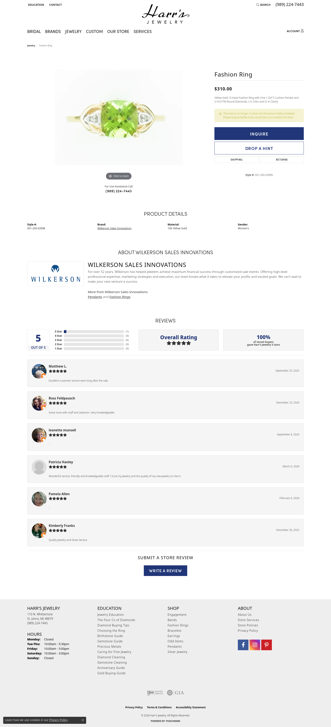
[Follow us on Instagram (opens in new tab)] (255, 645)
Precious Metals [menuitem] (109, 646)
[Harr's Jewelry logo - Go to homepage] (166, 14)
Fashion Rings (119, 297)
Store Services (248, 620)
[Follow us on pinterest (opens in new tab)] (266, 645)
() (127, 331)
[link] (55, 4)
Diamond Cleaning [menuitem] (111, 657)
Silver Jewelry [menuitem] (177, 652)
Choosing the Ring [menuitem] (111, 631)
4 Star (58, 336)
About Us (245, 615)
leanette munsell (62, 430)
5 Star (58, 331)
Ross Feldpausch (62, 398)
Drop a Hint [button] (259, 148)
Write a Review (165, 570)
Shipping (237, 159)
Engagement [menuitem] (177, 615)
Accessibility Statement (191, 707)
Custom (94, 31)
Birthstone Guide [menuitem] (110, 636)
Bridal (34, 31)
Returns (282, 159)
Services (143, 31)
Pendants (95, 297)
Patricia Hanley (61, 462)
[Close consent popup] (82, 720)
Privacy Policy (248, 631)
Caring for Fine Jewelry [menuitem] (114, 652)
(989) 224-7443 (119, 190)
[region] (119, 117)
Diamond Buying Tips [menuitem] (113, 625)
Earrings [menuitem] (174, 636)
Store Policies (248, 625)
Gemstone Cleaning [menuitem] (112, 662)
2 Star (58, 344)
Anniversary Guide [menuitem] (111, 668)
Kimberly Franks (62, 525)
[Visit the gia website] (175, 692)
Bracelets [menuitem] (174, 631)
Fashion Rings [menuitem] (178, 625)
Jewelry (73, 31)
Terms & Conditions (159, 707)
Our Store (118, 31)
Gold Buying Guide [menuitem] (111, 673)
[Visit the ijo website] (155, 692)
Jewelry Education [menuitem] (110, 615)
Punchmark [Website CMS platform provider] (173, 721)
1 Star (58, 348)
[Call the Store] (37, 623)
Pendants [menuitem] (175, 646)
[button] (35, 4)
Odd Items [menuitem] (175, 641)
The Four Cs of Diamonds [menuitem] (116, 620)
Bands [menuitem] (172, 620)
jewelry (31, 45)
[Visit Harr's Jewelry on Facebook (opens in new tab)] (243, 645)
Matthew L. (58, 366)
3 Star (58, 340)
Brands (53, 31)
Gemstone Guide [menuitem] (110, 641)
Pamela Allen (59, 494)
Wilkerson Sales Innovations (114, 228)
